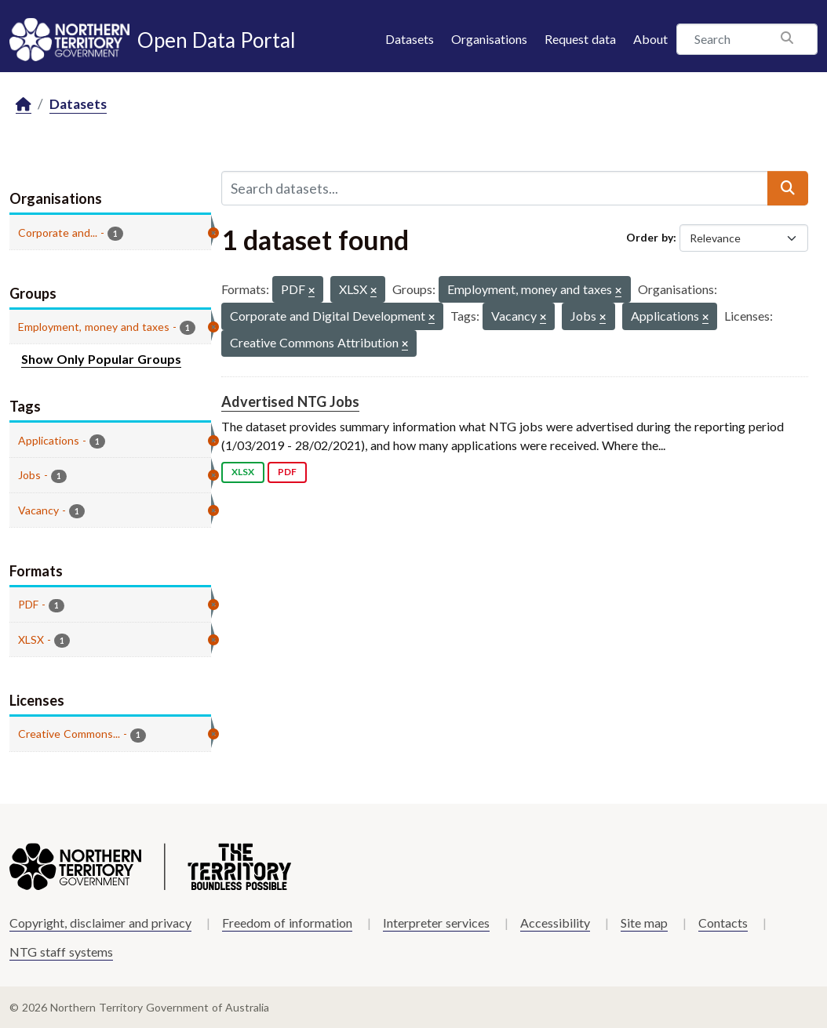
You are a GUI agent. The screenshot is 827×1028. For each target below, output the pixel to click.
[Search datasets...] (495, 188)
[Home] (23, 105)
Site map (644, 922)
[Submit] (787, 188)
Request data (580, 38)
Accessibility (555, 922)
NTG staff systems (61, 951)
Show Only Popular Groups (101, 358)
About (650, 38)
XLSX (242, 472)
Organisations (489, 38)
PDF (287, 472)
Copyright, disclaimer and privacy (100, 922)
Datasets (409, 38)
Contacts (723, 922)
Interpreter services (436, 922)
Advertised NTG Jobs (290, 401)
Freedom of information (287, 922)
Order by (649, 237)
